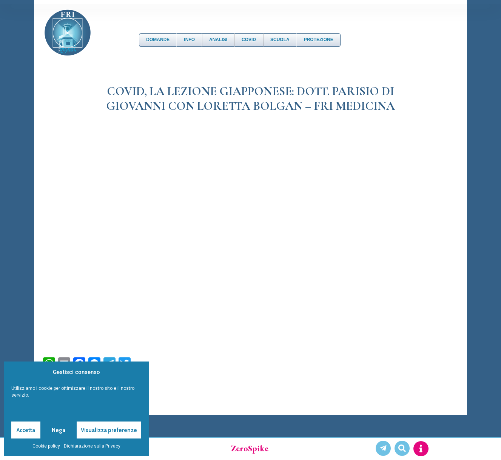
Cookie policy (46, 446)
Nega (58, 430)
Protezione (318, 39)
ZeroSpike (249, 448)
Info (189, 39)
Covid (249, 39)
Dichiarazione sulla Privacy (92, 446)
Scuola (280, 39)
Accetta (26, 430)
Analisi (218, 39)
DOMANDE (158, 39)
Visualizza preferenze (109, 430)
